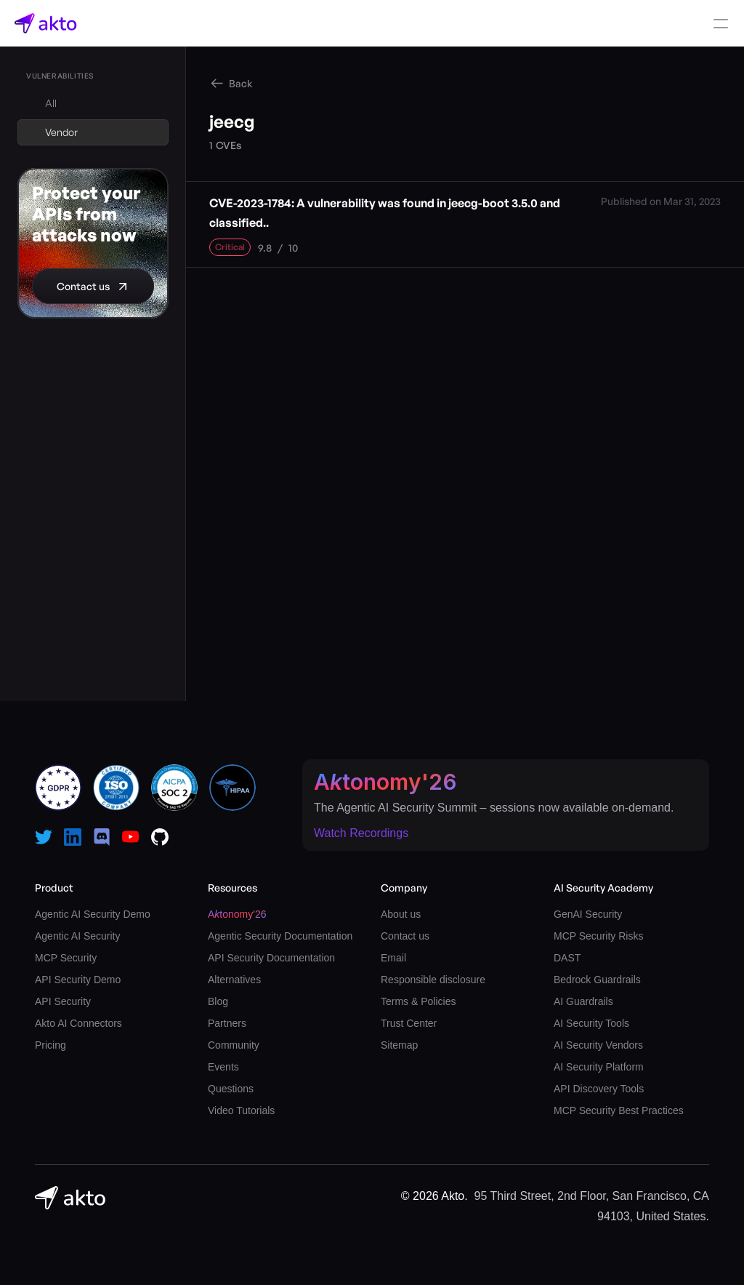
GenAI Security (588, 914)
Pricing (50, 1045)
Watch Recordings (361, 833)
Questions (231, 1088)
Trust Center (409, 1023)
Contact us (405, 936)
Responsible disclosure (433, 979)
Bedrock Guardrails (597, 979)
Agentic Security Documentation (280, 936)
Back (241, 83)
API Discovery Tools (599, 1088)
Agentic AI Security (78, 936)
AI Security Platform (599, 1067)
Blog (218, 1001)
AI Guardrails (583, 1001)
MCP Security (66, 958)
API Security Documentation (271, 958)
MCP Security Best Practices (619, 1110)
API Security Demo (78, 979)
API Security (63, 1001)
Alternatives (234, 979)
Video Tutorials (241, 1110)
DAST (567, 958)
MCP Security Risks (598, 936)
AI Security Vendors (598, 1045)
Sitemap (399, 1045)
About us (401, 914)
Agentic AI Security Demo (92, 914)
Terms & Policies (418, 1001)
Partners (227, 1023)
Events (223, 1067)
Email (393, 958)
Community (233, 1045)
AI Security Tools (591, 1023)
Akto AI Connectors (78, 1023)
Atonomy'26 (385, 782)
